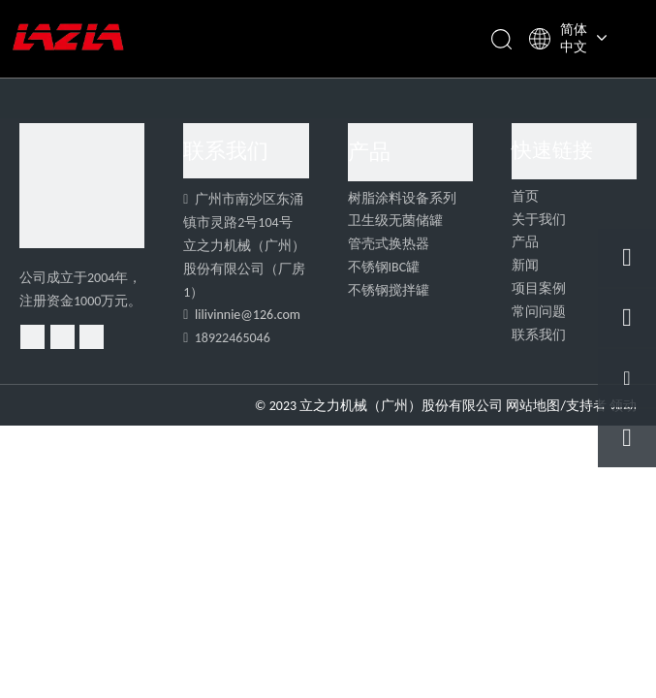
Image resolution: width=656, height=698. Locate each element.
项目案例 (539, 288)
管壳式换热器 (388, 244)
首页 (525, 196)
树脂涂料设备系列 (402, 198)
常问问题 (539, 311)
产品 (525, 242)
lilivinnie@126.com (247, 314)
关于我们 (539, 219)
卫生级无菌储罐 (395, 220)
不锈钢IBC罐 (384, 267)
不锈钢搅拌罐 (388, 290)
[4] (81, 185)
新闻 (525, 265)
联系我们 (539, 335)
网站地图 (533, 405)
